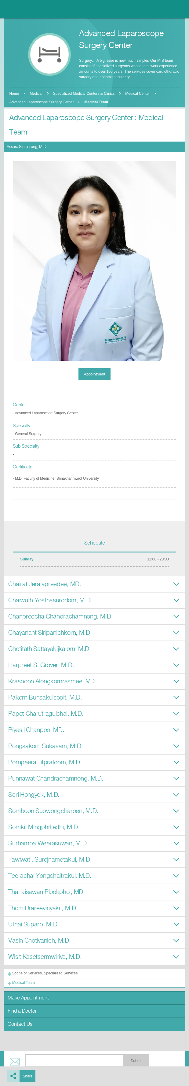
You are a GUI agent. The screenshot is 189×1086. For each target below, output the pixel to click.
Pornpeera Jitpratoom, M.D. (45, 762)
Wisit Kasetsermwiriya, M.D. (45, 957)
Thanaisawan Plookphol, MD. (46, 892)
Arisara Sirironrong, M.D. (27, 146)
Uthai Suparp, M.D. (33, 924)
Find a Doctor (22, 1011)
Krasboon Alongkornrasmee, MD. (52, 681)
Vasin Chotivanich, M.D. (39, 941)
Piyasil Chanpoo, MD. (36, 730)
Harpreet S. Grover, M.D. (41, 665)
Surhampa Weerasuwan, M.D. (48, 843)
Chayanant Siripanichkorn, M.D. (50, 633)
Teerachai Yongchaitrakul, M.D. (49, 876)
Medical (36, 93)
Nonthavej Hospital (21, 9)
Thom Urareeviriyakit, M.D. (43, 908)
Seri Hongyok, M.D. (34, 795)
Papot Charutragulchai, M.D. (45, 714)
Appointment (94, 374)
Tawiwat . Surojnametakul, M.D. (50, 860)
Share (27, 1076)
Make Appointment (28, 998)
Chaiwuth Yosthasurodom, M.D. (50, 600)
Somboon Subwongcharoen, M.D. (53, 811)
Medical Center (137, 93)
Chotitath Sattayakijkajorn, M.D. (49, 649)
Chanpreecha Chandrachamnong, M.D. (60, 616)
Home (14, 93)
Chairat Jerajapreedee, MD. (44, 584)
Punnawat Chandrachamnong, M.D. (55, 779)
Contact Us (20, 1024)
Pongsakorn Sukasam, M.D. (45, 746)
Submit (136, 1061)
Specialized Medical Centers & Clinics (83, 93)
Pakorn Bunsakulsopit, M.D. (45, 698)
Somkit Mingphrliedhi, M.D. (43, 827)
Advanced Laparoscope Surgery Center (41, 102)
